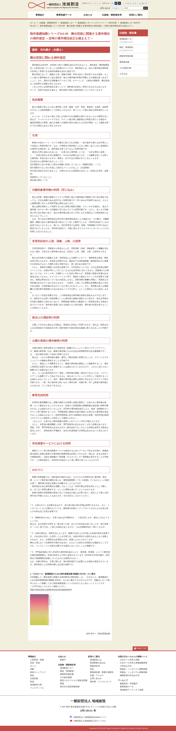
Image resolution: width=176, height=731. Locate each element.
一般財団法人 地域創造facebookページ (88, 717)
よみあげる (143, 3)
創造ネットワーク (38, 672)
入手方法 (123, 74)
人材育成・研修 (37, 660)
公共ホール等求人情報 (129, 660)
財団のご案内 (135, 15)
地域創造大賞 (36, 685)
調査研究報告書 (126, 56)
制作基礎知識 (104, 634)
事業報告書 (124, 62)
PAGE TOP (140, 648)
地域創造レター (67, 23)
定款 (92, 669)
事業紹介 (40, 15)
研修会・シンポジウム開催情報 (133, 669)
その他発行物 (125, 68)
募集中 (63, 660)
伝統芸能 (34, 678)
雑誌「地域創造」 (68, 671)
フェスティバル (37, 688)
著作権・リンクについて (100, 682)
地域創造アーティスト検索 (131, 690)
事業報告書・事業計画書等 (101, 672)
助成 (32, 682)
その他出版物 (66, 677)
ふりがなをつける (130, 3)
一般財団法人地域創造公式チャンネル (88, 721)
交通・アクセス (97, 675)
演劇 (32, 669)
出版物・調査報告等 (112, 15)
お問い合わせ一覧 (88, 710)
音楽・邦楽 (35, 663)
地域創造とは (96, 660)
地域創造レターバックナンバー (91, 23)
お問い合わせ (105, 8)
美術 (32, 675)
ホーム (33, 23)
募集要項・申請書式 (129, 684)
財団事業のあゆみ (98, 663)
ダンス (33, 666)
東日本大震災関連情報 (70, 687)
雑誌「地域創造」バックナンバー (127, 48)
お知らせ (87, 15)
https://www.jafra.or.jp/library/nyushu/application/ (51, 589)
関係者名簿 (95, 666)
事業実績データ (64, 15)
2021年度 (112, 23)
